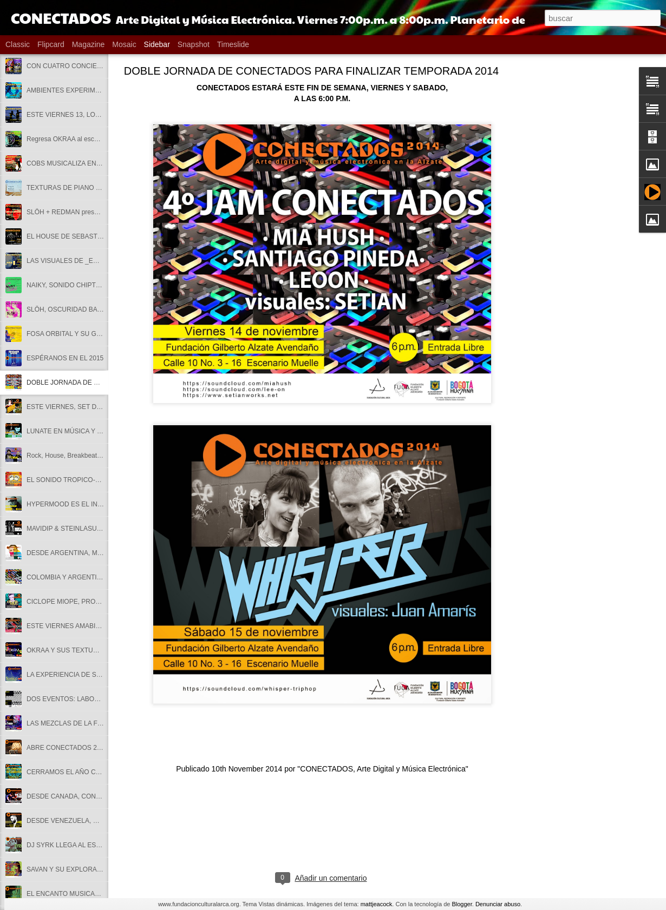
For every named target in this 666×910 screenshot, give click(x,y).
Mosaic (124, 44)
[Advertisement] (585, 240)
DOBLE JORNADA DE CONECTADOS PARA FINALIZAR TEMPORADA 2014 (311, 71)
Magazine (88, 44)
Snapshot (194, 44)
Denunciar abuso (497, 904)
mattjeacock (377, 904)
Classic (17, 44)
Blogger (462, 904)
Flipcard (50, 44)
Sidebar (157, 44)
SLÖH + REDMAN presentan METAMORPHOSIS (98, 212)
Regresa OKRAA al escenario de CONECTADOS (97, 139)
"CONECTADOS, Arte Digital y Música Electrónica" (382, 768)
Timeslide (233, 44)
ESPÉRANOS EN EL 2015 (65, 358)
